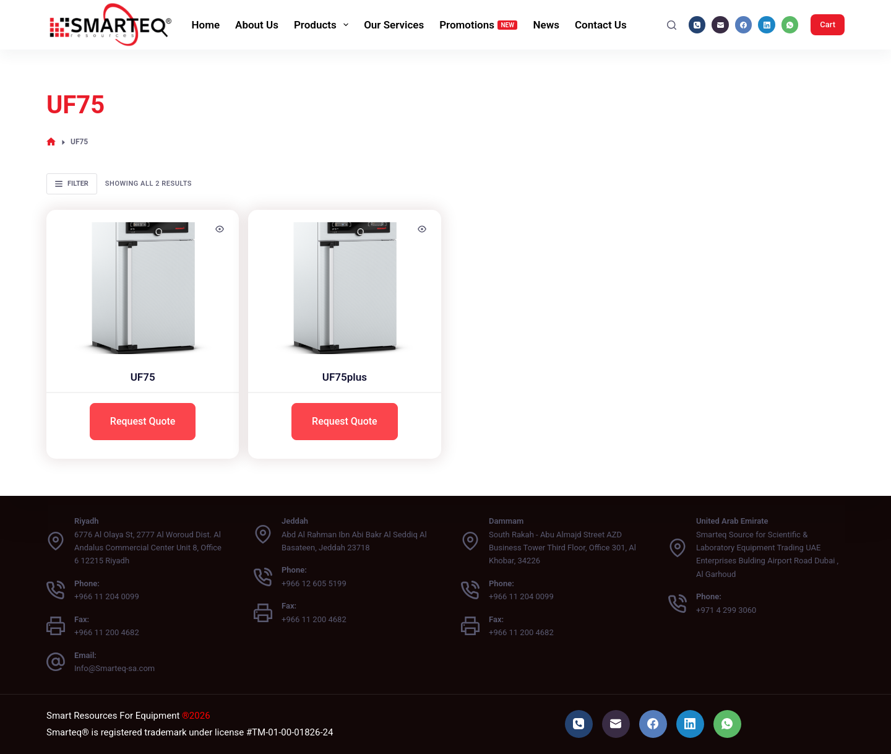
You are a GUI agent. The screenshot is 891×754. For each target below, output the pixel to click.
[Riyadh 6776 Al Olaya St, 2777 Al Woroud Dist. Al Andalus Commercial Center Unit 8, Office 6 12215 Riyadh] (55, 541)
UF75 (143, 377)
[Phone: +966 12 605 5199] (263, 577)
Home (206, 25)
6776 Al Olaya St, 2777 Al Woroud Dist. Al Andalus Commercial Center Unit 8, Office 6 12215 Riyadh (148, 548)
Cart (827, 24)
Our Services (394, 25)
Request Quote (143, 421)
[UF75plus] (344, 282)
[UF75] (142, 282)
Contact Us (601, 25)
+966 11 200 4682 (106, 632)
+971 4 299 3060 (726, 610)
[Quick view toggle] (220, 229)
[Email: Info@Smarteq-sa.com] (55, 661)
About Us (256, 25)
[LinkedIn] (766, 24)
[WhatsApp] (790, 24)
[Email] (720, 24)
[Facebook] (743, 24)
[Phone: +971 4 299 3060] (677, 603)
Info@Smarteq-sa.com (114, 668)
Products (323, 24)
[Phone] (697, 24)
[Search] (671, 25)
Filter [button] (71, 184)
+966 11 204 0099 (106, 596)
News (546, 25)
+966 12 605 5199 (314, 583)
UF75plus (344, 377)
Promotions (478, 25)
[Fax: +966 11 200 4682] (55, 626)
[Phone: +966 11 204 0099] (55, 590)
